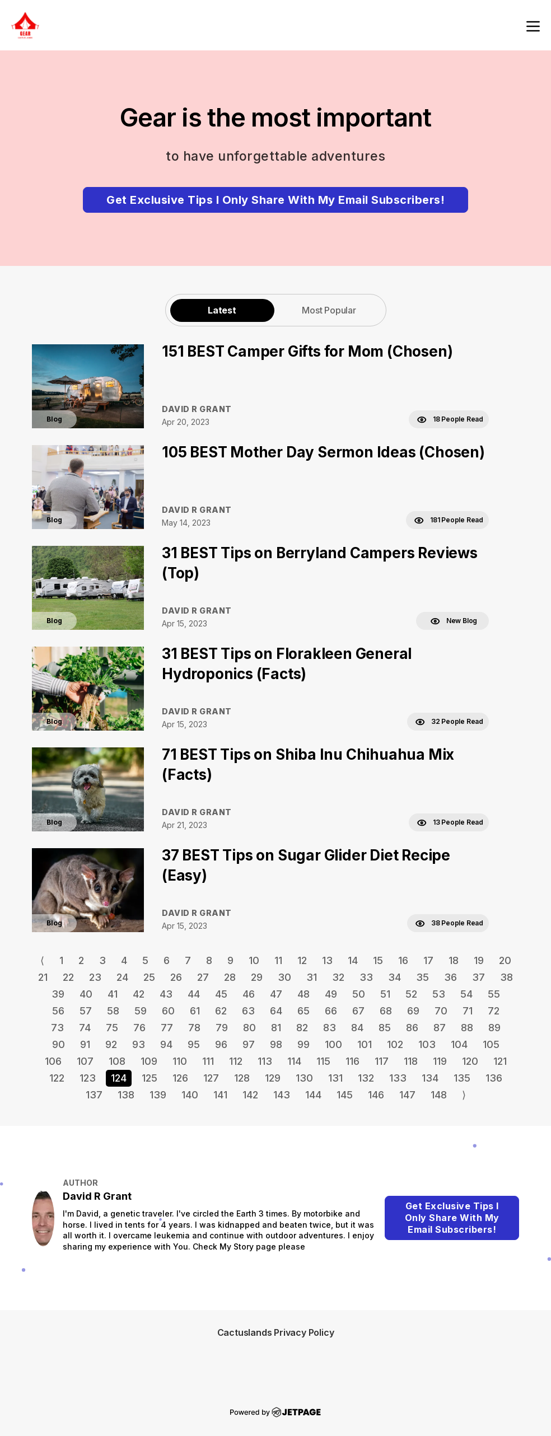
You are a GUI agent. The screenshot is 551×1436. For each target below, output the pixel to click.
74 (85, 1027)
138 (126, 1095)
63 (248, 1011)
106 (53, 1061)
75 (112, 1027)
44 (194, 994)
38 (506, 977)
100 (333, 1044)
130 (304, 1078)
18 (454, 960)
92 (111, 1044)
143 (281, 1095)
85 (385, 1027)
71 (468, 1011)
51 (385, 994)
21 (43, 977)
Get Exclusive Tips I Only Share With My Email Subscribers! (275, 200)
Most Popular (329, 310)
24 (122, 977)
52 (411, 994)
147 (407, 1095)
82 (302, 1027)
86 (412, 1027)
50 (358, 994)
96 (221, 1044)
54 (466, 994)
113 (265, 1061)
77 (167, 1027)
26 (176, 977)
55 (494, 994)
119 (440, 1061)
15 (378, 960)
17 (428, 960)
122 (56, 1078)
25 (149, 977)
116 (352, 1061)
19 (479, 960)
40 (86, 994)
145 (345, 1095)
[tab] (222, 310)
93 (138, 1044)
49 (331, 994)
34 (394, 977)
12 (302, 960)
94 (166, 1044)
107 (85, 1061)
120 (470, 1061)
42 (138, 994)
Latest (222, 310)
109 (149, 1061)
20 (505, 960)
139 (158, 1095)
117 (382, 1061)
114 (294, 1061)
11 (278, 960)
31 (311, 977)
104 (459, 1044)
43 (166, 994)
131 (335, 1078)
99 (303, 1044)
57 (86, 1011)
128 (242, 1078)
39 (58, 994)
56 (58, 1011)
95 (194, 1044)
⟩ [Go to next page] (464, 1095)
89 (494, 1027)
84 (357, 1027)
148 (439, 1095)
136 (493, 1078)
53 (438, 994)
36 (450, 977)
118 (411, 1061)
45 (221, 994)
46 (248, 994)
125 (149, 1078)
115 (323, 1061)
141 (220, 1095)
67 (358, 1011)
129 (273, 1078)
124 (119, 1078)
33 (366, 977)
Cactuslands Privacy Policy (275, 1332)
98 (276, 1044)
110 (179, 1061)
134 (430, 1078)
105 (491, 1044)
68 (386, 1011)
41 (113, 994)
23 (95, 977)
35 (422, 977)
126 (180, 1078)
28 (230, 977)
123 (88, 1078)
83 (329, 1027)
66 (331, 1011)
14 (353, 960)
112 (235, 1061)
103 (427, 1044)
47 (276, 994)
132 (366, 1078)
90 (58, 1044)
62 (221, 1011)
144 (313, 1095)
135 (462, 1078)
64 (276, 1011)
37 (478, 977)
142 (250, 1095)
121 (500, 1061)
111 (208, 1061)
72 (493, 1011)
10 (254, 960)
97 (248, 1044)
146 (376, 1095)
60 (168, 1011)
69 (413, 1011)
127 (211, 1078)
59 (140, 1011)
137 (94, 1095)
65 (303, 1011)
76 (139, 1027)
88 (467, 1027)
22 (68, 977)
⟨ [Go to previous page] (42, 960)
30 (284, 977)
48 (303, 994)
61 (195, 1011)
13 (327, 960)
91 (85, 1044)
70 (441, 1011)
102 (395, 1044)
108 (117, 1061)
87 (439, 1027)
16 (403, 960)
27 (203, 977)
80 (249, 1027)
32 (338, 977)
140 (189, 1095)
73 (57, 1027)
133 (398, 1078)
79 (222, 1027)
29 (257, 977)
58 (113, 1011)
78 (194, 1027)
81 (276, 1027)
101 (364, 1044)
